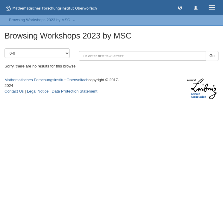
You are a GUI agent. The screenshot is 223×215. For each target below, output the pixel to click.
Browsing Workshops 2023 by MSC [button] (42, 20)
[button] (180, 7)
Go (212, 55)
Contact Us (14, 91)
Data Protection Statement (74, 91)
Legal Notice (37, 91)
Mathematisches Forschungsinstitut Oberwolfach (46, 80)
